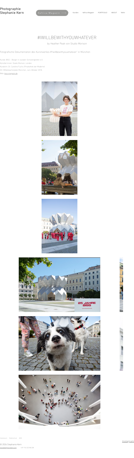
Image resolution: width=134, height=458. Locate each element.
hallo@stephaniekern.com (8, 447)
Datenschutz (13, 438)
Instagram (128, 440)
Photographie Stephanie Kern (12, 11)
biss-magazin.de (11, 73)
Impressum (3, 438)
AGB (20, 438)
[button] (102, 12)
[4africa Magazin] (52, 13)
